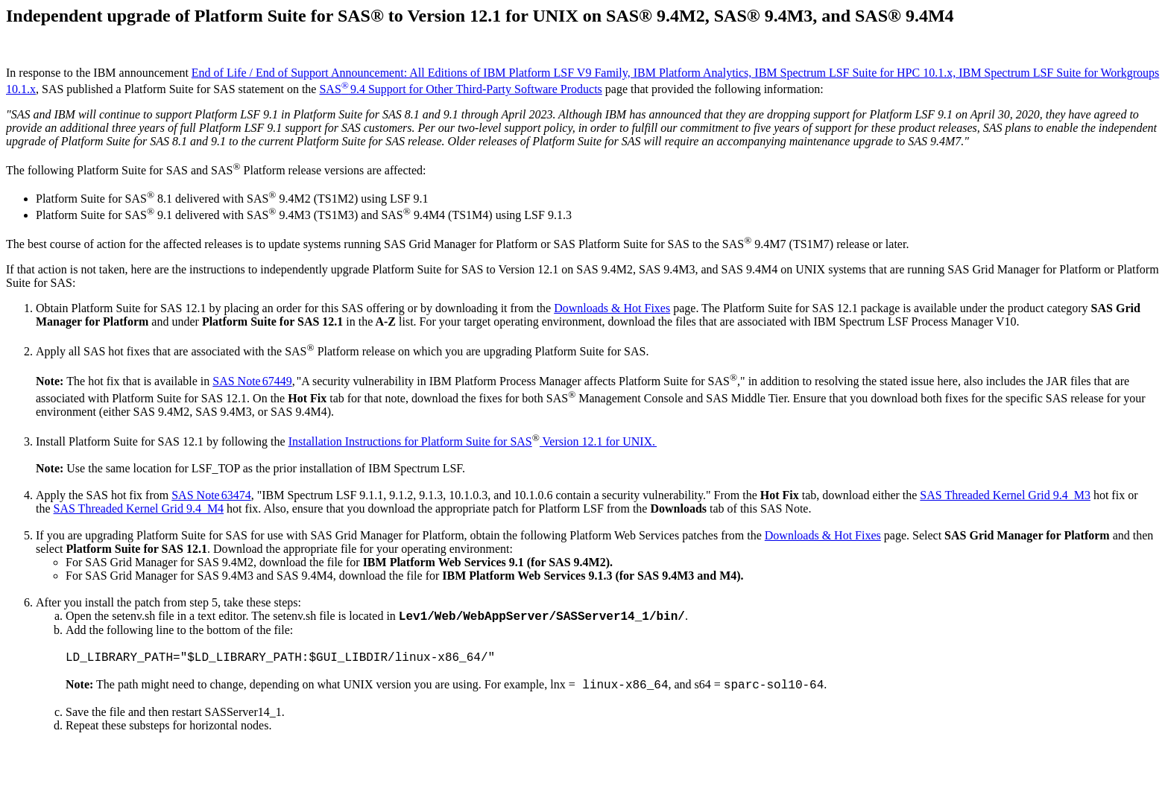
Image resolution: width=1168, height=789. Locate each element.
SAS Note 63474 (210, 495)
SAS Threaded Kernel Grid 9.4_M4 (139, 508)
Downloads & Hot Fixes (612, 308)
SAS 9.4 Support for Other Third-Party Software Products (460, 89)
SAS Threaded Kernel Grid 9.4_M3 (1005, 495)
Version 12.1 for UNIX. (598, 441)
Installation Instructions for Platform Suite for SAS (410, 441)
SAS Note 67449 (251, 381)
